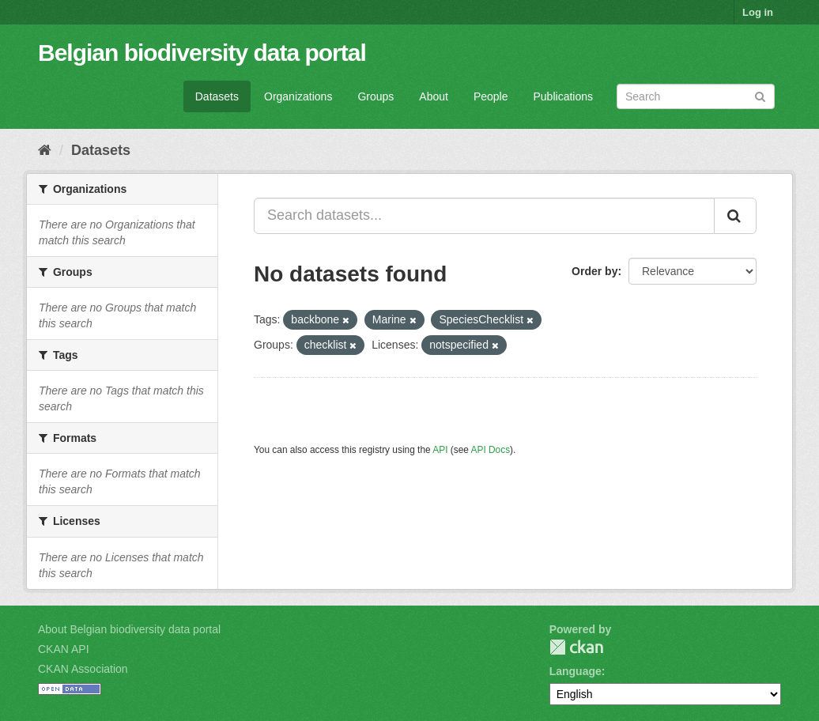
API (439, 449)
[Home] (44, 150)
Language (575, 671)
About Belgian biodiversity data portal (129, 629)
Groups (375, 96)
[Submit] (760, 95)
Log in (757, 12)
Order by (594, 271)
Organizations (298, 96)
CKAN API (63, 649)
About (433, 96)
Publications (564, 96)
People (491, 96)
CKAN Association (83, 668)
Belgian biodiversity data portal (202, 53)
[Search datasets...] (484, 216)
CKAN (576, 647)
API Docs (491, 449)
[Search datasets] (696, 96)
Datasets (217, 96)
